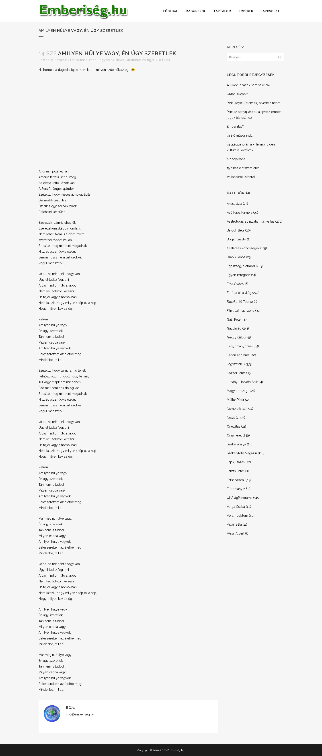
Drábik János (236, 257)
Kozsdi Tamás (237, 373)
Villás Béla (234, 524)
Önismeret (134, 60)
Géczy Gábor (236, 337)
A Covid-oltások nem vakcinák (248, 85)
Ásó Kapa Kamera (239, 212)
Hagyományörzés (240, 346)
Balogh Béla (235, 230)
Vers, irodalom (237, 515)
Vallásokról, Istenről (241, 177)
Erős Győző (235, 284)
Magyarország (237, 391)
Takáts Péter (235, 471)
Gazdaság (234, 328)
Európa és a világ (239, 293)
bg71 (150, 60)
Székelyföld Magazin (242, 453)
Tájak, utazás (236, 462)
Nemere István (237, 408)
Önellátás (233, 426)
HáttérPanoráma (238, 355)
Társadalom (235, 480)
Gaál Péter (234, 319)
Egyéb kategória (238, 275)
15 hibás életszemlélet (243, 168)
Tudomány (234, 489)
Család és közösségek (243, 248)
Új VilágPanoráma (239, 498)
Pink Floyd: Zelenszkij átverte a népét (253, 103)
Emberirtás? (235, 126)
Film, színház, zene (82, 60)
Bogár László (236, 239)
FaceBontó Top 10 (240, 301)
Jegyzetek (106, 60)
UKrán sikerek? (237, 94)
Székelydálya (236, 444)
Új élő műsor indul (240, 135)
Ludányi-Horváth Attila (242, 382)
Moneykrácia (236, 159)
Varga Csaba (236, 506)
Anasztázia (234, 203)
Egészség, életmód (241, 266)
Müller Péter (235, 400)
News (120, 60)
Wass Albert (235, 533)
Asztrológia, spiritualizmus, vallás (250, 221)
